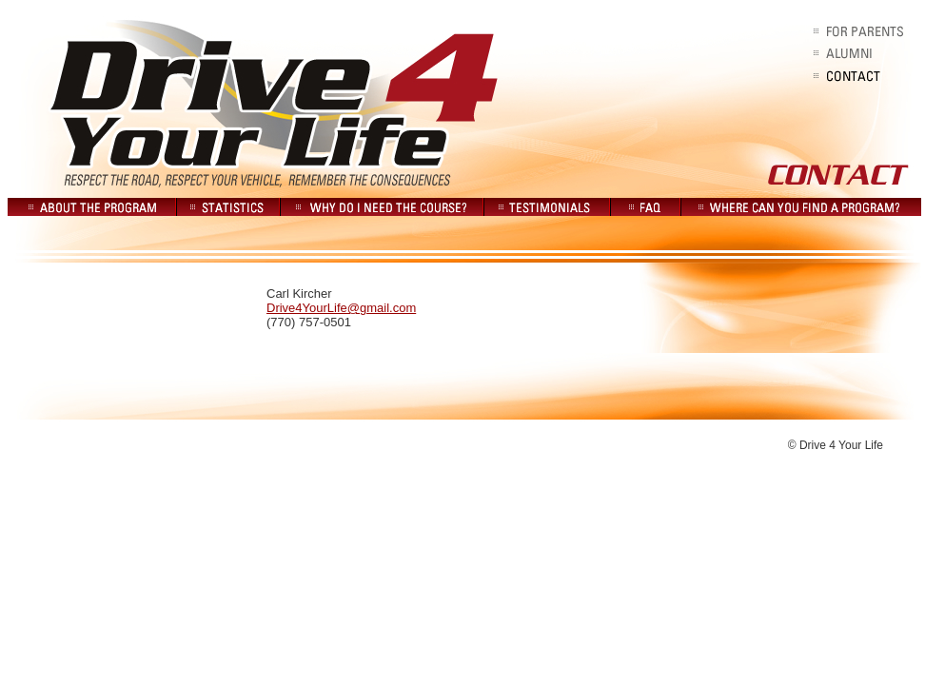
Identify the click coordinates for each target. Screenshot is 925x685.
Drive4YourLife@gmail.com (341, 308)
